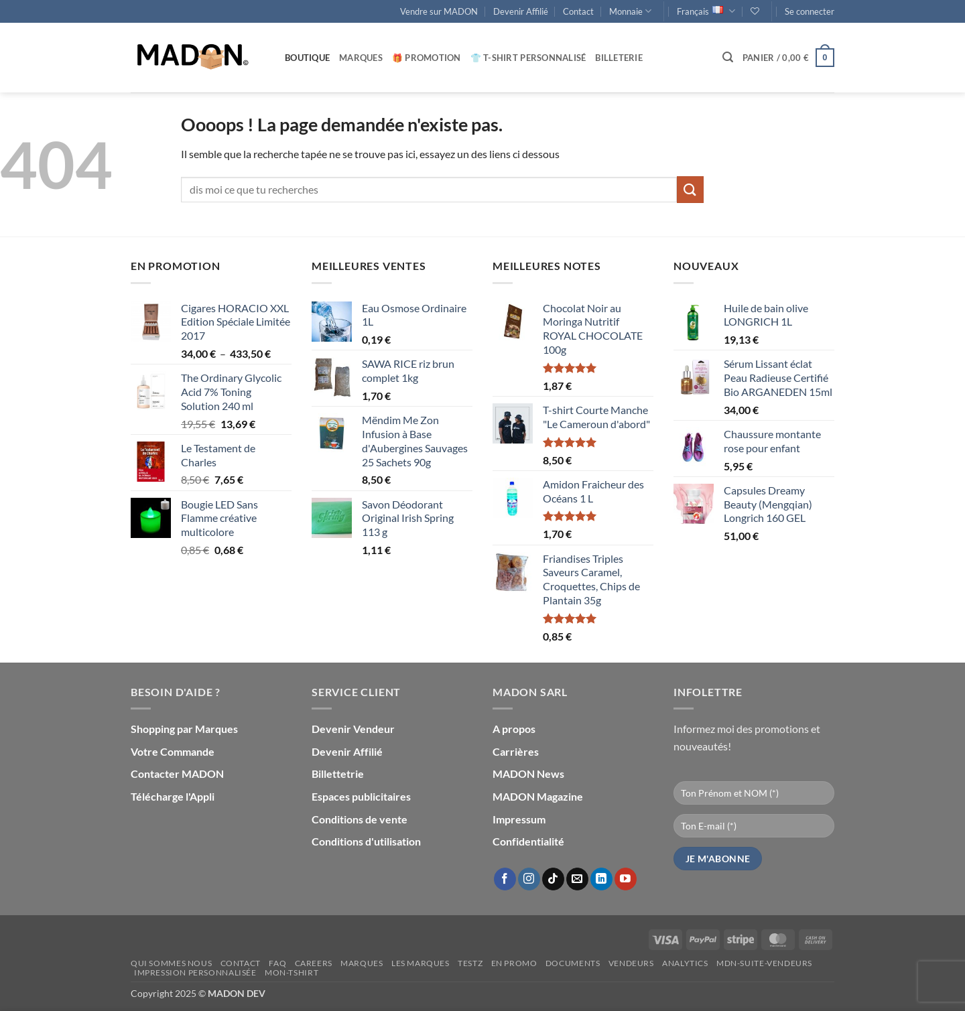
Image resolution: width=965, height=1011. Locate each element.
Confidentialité (528, 841)
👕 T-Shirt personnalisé (528, 57)
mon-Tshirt (291, 972)
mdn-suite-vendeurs (764, 963)
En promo (514, 963)
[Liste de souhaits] (755, 11)
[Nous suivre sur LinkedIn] (601, 879)
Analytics (685, 963)
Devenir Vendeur (353, 728)
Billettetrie (338, 773)
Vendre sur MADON (439, 11)
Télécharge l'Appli (172, 796)
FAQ (277, 963)
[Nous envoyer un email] (577, 879)
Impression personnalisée (195, 972)
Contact (578, 11)
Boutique (307, 57)
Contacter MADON (177, 773)
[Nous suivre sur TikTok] (553, 879)
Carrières (516, 751)
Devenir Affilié (520, 11)
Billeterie (619, 57)
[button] (809, 11)
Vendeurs (631, 963)
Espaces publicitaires (361, 796)
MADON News (528, 773)
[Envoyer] (690, 189)
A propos (514, 728)
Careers (313, 963)
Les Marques (420, 963)
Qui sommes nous (171, 963)
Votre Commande (172, 751)
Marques (361, 57)
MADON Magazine (538, 796)
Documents (572, 963)
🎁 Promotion (426, 57)
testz (470, 963)
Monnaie (630, 11)
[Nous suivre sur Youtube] (626, 879)
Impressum (519, 819)
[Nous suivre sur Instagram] (529, 879)
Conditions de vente (359, 819)
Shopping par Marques (184, 728)
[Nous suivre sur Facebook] (505, 879)
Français (706, 11)
